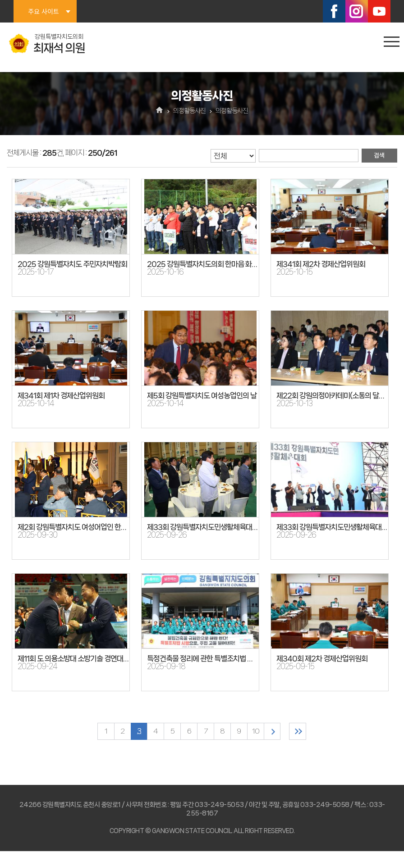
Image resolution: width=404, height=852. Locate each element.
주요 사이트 (43, 11)
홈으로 (159, 111)
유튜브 (379, 11)
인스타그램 (356, 11)
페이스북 (334, 11)
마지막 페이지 (301, 731)
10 (257, 731)
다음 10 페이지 (274, 731)
